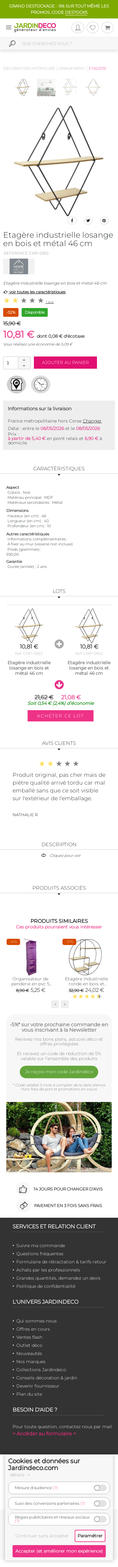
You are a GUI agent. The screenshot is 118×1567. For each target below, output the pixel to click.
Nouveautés (29, 1353)
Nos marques (31, 1361)
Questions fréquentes (39, 1253)
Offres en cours (33, 1329)
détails (21, 1475)
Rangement (71, 68)
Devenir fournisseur (37, 1386)
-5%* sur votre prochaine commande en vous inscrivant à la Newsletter (59, 1027)
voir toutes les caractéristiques (34, 292)
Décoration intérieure (29, 68)
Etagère (98, 68)
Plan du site (29, 1394)
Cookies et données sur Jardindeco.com (44, 1464)
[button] (24, 360)
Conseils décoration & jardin (46, 1378)
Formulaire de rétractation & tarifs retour (61, 1262)
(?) (55, 1487)
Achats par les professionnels (48, 1270)
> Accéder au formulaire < (44, 1434)
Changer (92, 421)
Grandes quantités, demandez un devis (58, 1278)
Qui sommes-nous (36, 1321)
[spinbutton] (16, 362)
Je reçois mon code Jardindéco (59, 1071)
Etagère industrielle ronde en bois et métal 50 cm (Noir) (86, 984)
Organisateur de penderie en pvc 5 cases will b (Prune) (30, 984)
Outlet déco (29, 1345)
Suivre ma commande (40, 1245)
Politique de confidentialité (45, 1286)
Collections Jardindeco (41, 1369)
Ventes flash (29, 1337)
